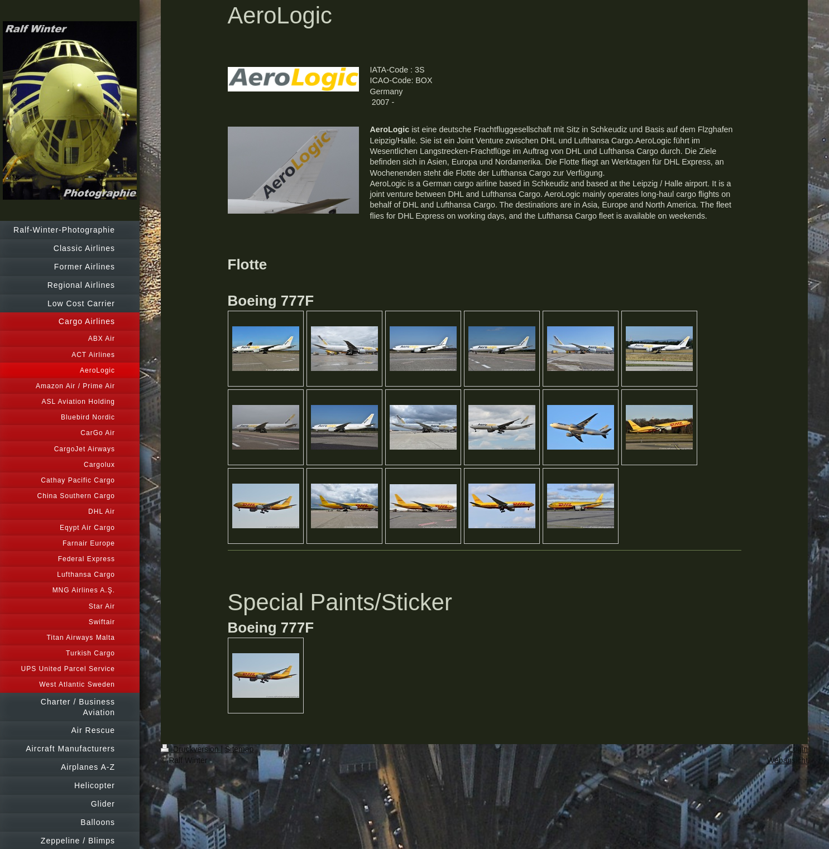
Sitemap (239, 749)
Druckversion (191, 749)
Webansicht (787, 760)
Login (798, 749)
